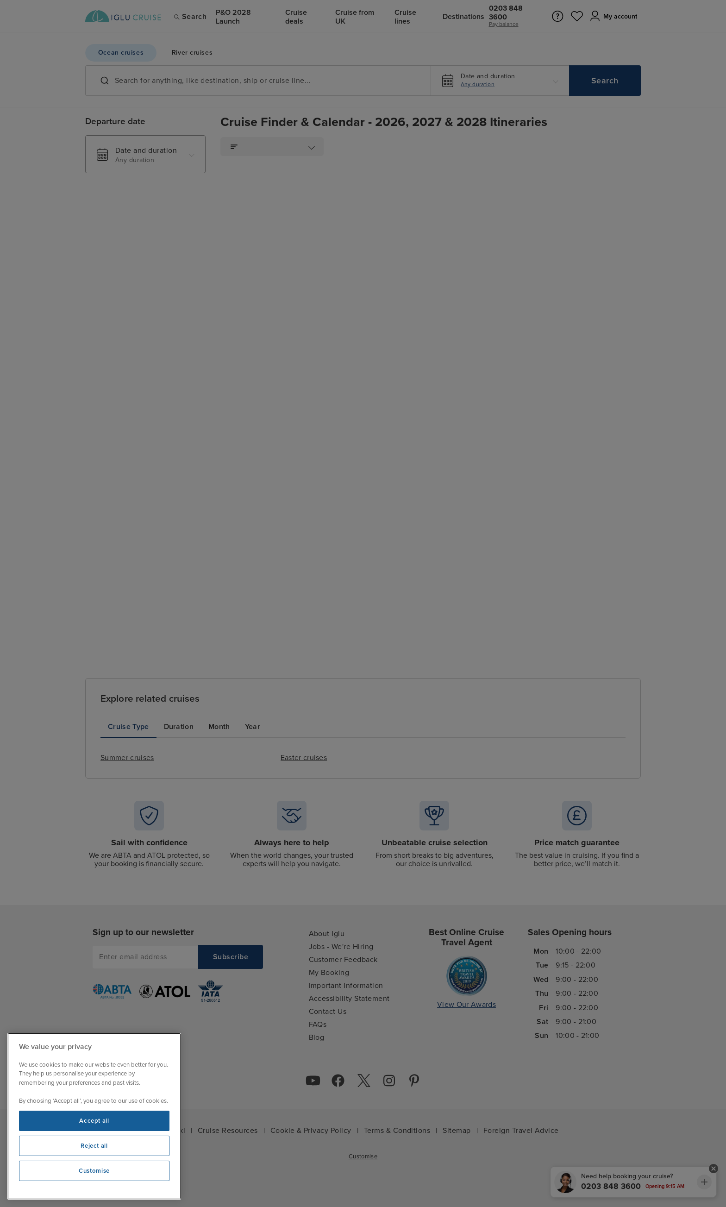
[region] (94, 1116)
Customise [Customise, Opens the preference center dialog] (94, 1171)
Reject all (94, 1146)
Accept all (94, 1121)
